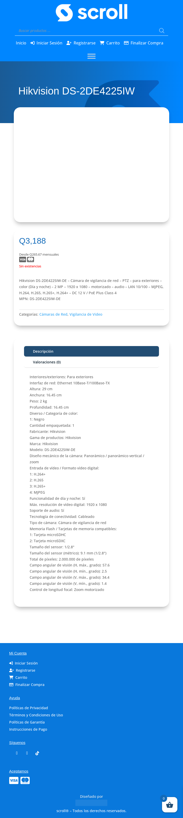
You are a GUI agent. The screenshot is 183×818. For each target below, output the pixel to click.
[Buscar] (161, 31)
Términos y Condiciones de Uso (36, 715)
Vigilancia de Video (86, 314)
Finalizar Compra (147, 43)
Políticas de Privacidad (28, 707)
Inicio (21, 43)
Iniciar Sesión (49, 43)
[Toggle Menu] (91, 56)
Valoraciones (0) (47, 362)
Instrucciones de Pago (28, 729)
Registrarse (85, 43)
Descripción (43, 351)
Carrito (113, 43)
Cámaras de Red (53, 314)
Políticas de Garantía (27, 722)
